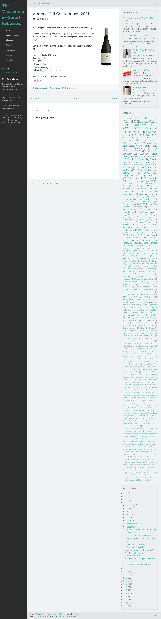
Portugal (144, 452)
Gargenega (127, 333)
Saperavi (138, 343)
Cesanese (144, 395)
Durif (155, 256)
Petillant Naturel (149, 315)
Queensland (127, 343)
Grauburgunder (143, 416)
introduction (140, 377)
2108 (124, 387)
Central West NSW (148, 392)
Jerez (130, 423)
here (12, 108)
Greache (154, 359)
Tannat (152, 258)
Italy (155, 212)
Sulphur (136, 372)
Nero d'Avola (128, 212)
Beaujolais (139, 274)
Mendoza (136, 364)
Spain (125, 237)
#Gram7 (128, 307)
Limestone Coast (134, 214)
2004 (140, 230)
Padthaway (141, 446)
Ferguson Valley (129, 294)
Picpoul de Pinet (128, 369)
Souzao (151, 318)
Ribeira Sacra (134, 457)
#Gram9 (139, 382)
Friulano (134, 410)
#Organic (148, 209)
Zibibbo (145, 374)
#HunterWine (149, 251)
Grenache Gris (127, 418)
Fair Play (150, 292)
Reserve (141, 454)
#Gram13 (135, 302)
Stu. (46, 18)
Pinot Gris (131, 188)
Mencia (137, 279)
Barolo (125, 325)
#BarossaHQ (127, 379)
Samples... (10, 60)
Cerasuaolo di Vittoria (130, 395)
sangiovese (129, 175)
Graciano (143, 253)
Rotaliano (152, 457)
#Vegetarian (141, 349)
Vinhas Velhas (146, 472)
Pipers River (129, 452)
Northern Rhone (138, 444)
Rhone (149, 454)
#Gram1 (151, 300)
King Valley (145, 199)
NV (151, 180)
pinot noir (134, 142)
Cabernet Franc (144, 191)
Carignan (149, 240)
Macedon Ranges (151, 428)
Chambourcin (150, 356)
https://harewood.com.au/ (50, 70)
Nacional (152, 439)
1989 (137, 385)
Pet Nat (137, 315)
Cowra (150, 237)
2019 (141, 148)
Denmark (138, 248)
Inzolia (152, 421)
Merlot (142, 151)
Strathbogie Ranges (129, 462)
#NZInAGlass (150, 382)
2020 (125, 196)
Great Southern (55, 88)
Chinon (152, 395)
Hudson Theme (41, 616)
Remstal (125, 454)
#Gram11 (126, 302)
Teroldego (134, 320)
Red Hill (152, 452)
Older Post (113, 98)
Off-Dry (151, 282)
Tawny (125, 320)
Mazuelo (127, 364)
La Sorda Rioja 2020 (134, 532)
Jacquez (154, 361)
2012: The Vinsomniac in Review (137, 35)
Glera (152, 312)
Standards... (11, 50)
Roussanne (128, 201)
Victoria (125, 261)
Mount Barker (149, 279)
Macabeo (151, 333)
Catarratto (136, 392)
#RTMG (125, 385)
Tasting (125, 300)
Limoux (145, 426)
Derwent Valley (144, 359)
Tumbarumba (149, 284)
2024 (139, 225)
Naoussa (134, 441)
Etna (135, 408)
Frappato (152, 330)
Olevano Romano (151, 444)
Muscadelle (126, 367)
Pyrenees (141, 186)
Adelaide (150, 245)
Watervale (136, 261)
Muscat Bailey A (141, 439)
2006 (150, 207)
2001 (148, 349)
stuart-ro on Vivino (10, 72)
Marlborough (128, 217)
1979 (131, 385)
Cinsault (126, 248)
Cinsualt (125, 398)
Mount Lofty (127, 282)
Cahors (139, 356)
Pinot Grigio (139, 196)
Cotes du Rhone (131, 312)
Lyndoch (141, 428)
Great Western (149, 294)
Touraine (154, 465)
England (148, 405)
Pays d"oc (136, 338)
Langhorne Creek (136, 159)
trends (146, 480)
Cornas (151, 328)
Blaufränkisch (130, 310)
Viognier (127, 172)
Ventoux (144, 470)
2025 (153, 349)
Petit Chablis (139, 449)
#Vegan (126, 225)
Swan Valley (151, 462)
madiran (131, 480)
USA (143, 300)
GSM (139, 294)
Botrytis (147, 287)
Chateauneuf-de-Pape (129, 359)
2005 (138, 240)
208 (124, 351)
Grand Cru (132, 416)
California (126, 276)
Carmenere (126, 392)
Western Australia (143, 256)
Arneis (145, 261)
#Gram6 (154, 305)
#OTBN (143, 346)
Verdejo (125, 472)
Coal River (139, 276)
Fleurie (152, 408)
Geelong (152, 410)
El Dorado (139, 292)
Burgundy (143, 325)
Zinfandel (149, 263)
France (126, 207)
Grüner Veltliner (149, 232)
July (127, 511)
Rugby (125, 459)
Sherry (152, 459)
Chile (142, 328)
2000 (144, 307)
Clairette (133, 398)
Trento (141, 467)
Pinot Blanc (127, 318)
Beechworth (150, 274)
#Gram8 (137, 307)
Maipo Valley (129, 431)
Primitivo (136, 263)
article (137, 243)
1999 (142, 385)
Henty (148, 361)
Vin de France (134, 472)
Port (137, 452)
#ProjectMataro (136, 167)
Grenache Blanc (130, 361)
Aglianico (137, 287)
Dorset (134, 405)
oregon (151, 377)
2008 (146, 172)
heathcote (147, 217)
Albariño (151, 323)
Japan (125, 423)
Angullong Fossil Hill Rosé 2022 (139, 550)
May (128, 517)
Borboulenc (129, 390)
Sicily (125, 232)
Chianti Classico (129, 328)
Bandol (145, 354)
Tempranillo (150, 164)
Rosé (130, 151)
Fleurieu (128, 258)
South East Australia (131, 284)
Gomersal (144, 413)
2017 (125, 137)
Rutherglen (140, 297)
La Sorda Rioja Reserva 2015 (137, 564)
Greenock (146, 227)
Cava (152, 325)
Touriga (144, 320)
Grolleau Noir (139, 418)
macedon (151, 271)
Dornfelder (126, 405)
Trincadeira (151, 467)
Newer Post (34, 98)
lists (124, 480)
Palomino (152, 446)
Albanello (137, 387)
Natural (142, 367)
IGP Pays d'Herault (140, 421)
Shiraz (127, 118)
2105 (129, 351)
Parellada (126, 338)
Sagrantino (151, 297)
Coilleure (142, 398)
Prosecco (137, 251)
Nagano (125, 441)
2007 (139, 204)
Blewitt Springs (128, 356)
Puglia (146, 369)
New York (151, 441)
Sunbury (141, 462)
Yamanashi (126, 477)
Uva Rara (134, 470)
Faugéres (144, 408)
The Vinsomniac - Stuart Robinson (13, 14)
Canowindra (141, 390)
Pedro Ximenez (127, 449)
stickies (138, 480)
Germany (144, 312)
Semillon (152, 156)
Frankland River (135, 180)
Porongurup (127, 251)
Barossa (140, 219)
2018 (125, 140)
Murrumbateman (128, 439)
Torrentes (145, 465)
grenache (152, 140)
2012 (148, 134)
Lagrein (150, 248)
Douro (141, 405)
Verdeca (152, 470)
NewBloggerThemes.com (67, 616)
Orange (153, 148)
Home (9, 30)
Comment (126, 400)
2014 (125, 134)
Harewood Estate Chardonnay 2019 (140, 529)
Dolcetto (151, 276)
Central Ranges (150, 243)
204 (148, 385)
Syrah (142, 188)
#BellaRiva (137, 379)
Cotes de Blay (128, 403)
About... (9, 45)
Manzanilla (140, 431)
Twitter (130, 374)
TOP (157, 615)
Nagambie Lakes (140, 258)
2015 (126, 128)
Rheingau (154, 369)
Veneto (125, 346)
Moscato (154, 253)
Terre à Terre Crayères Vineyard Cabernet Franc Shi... (139, 545)
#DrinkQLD (129, 382)
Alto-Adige (153, 307)
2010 (155, 145)
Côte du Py (150, 403)
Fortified (142, 330)
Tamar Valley (127, 465)
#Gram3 (128, 305)
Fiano (135, 232)
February (130, 523)
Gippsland (135, 413)
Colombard (151, 398)
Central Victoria (149, 289)
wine (152, 320)
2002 (135, 323)
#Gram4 (137, 305)
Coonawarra (128, 183)
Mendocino (126, 434)
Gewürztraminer (130, 209)
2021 (37, 88)
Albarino (143, 351)
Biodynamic (128, 230)
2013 (137, 134)
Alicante (152, 351)
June (128, 514)
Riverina (126, 240)
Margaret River (131, 164)
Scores (9, 55)
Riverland (129, 256)
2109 (135, 351)
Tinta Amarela (146, 372)
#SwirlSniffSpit (129, 349)
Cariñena (151, 390)
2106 (141, 266)
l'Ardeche (152, 477)
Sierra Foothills (140, 318)
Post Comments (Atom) (50, 183)
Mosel (153, 364)
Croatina (139, 403)
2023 (151, 219)
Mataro (125, 336)
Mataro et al (140, 145)
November (130, 505)
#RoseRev (127, 219)
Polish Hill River (148, 341)
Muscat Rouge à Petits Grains (142, 336)
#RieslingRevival (129, 253)
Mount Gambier (134, 436)
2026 (125, 493)
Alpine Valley (127, 354)
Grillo (136, 333)
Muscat (135, 367)
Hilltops (138, 207)
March (128, 520)
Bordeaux (133, 325)
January (129, 527)
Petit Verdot (144, 212)
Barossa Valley (147, 121)
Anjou (155, 387)
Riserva (143, 457)
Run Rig (133, 459)
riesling (137, 140)
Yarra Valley (143, 161)
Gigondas (126, 413)
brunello (136, 477)
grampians (126, 377)
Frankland (126, 410)
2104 (153, 385)
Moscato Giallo (144, 434)
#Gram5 (145, 305)
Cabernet (137, 237)
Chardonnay (44, 88)
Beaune (152, 354)
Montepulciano (134, 245)
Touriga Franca (130, 467)
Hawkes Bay (127, 315)
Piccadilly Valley (152, 449)
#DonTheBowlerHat (150, 379)
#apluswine (127, 287)
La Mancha (153, 423)
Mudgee (139, 156)
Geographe (127, 204)
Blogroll (9, 40)
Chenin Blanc (152, 310)
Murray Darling (151, 266)
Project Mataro (12, 35)
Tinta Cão (135, 300)
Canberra (136, 289)
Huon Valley (127, 421)
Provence (138, 369)
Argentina (137, 354)
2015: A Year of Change (142, 70)
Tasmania (146, 201)
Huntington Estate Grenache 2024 (140, 88)
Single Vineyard (148, 175)
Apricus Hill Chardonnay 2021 (61, 13)
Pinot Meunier (130, 269)
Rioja (140, 269)
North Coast (127, 444)
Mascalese (151, 431)
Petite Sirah (151, 367)
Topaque (137, 465)
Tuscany (125, 470)
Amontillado (146, 387)
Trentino (141, 271)
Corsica (135, 400)
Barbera (149, 204)
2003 (142, 323)
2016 (148, 132)
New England (132, 235)
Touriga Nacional (129, 271)
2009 (142, 153)
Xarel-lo (137, 374)
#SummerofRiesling (130, 266)
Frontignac (143, 410)
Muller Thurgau (149, 436)
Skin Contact (149, 343)
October (129, 508)
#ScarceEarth (153, 346)
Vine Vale (134, 346)
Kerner (145, 423)
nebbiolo (150, 214)
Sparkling (133, 178)
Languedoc (126, 279)
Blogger (13, 125)
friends (144, 477)
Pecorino (147, 338)
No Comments (69, 88)
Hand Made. (151, 418)
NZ (124, 297)
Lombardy (132, 428)
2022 (151, 194)
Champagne (127, 292)
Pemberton (148, 235)
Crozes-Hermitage (129, 330)
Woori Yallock (139, 475)
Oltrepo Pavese (130, 446)
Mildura (134, 434)
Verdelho (127, 243)
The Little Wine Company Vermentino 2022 (136, 554)
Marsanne (127, 222)
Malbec (154, 186)
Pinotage (136, 341)
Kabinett (137, 423)
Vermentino (128, 194)
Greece (153, 416)
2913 (129, 387)
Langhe (127, 426)
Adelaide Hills (143, 137)
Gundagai (140, 361)
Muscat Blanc (140, 282)
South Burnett (150, 269)
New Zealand (145, 222)
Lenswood (136, 426)
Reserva (133, 454)
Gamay (150, 230)
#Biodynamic (127, 274)
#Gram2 (154, 302)
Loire (143, 333)
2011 (130, 148)
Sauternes (143, 459)
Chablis (141, 310)
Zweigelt (152, 374)
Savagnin (128, 372)
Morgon (145, 364)
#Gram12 (126, 323)
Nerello (142, 441)
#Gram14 (145, 302)
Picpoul (130, 297)
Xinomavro (151, 475)
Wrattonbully (150, 178)
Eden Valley (144, 170)
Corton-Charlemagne (148, 400)
